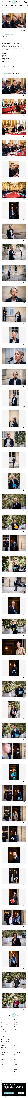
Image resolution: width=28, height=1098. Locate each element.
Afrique (15, 1045)
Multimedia (16, 1024)
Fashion (2, 1036)
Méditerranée (17, 1052)
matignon (4, 55)
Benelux (15, 1062)
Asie (15, 1050)
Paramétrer (21, 1093)
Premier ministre (5, 58)
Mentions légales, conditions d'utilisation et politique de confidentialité (14, 1096)
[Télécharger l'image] (20, 30)
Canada (15, 1057)
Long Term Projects (5, 1039)
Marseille (3, 1059)
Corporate (16, 1022)
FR (23, 41)
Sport (2, 1027)
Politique (3, 1020)
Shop (15, 1029)
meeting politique (5, 61)
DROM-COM (3, 1055)
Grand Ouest (3, 1047)
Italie (15, 1071)
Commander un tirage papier (9, 65)
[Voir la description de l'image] (23, 30)
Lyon (2, 1064)
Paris (2, 1062)
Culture (2, 1029)
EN (25, 41)
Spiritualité (3, 1032)
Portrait (15, 1020)
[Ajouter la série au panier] (18, 73)
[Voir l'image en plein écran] (25, 30)
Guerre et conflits (5, 1041)
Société (2, 1022)
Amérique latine (17, 1047)
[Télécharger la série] (16, 73)
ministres (4, 60)
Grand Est (3, 1045)
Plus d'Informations (7, 1090)
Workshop (16, 1027)
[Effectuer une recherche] (24, 2)
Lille (2, 1057)
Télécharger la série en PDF (9, 67)
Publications (17, 5)
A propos (25, 5)
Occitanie (3, 1050)
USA (15, 1059)
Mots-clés (6, 53)
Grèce (15, 1074)
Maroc (15, 1067)
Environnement (4, 1024)
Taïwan (15, 1064)
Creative (3, 1034)
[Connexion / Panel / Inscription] (26, 2)
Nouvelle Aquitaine (5, 1052)
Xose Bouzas (5, 36)
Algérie (15, 1069)
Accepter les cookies (8, 1093)
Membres (3, 5)
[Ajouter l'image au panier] (21, 30)
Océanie (15, 1055)
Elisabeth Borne (5, 57)
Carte (9, 5)
